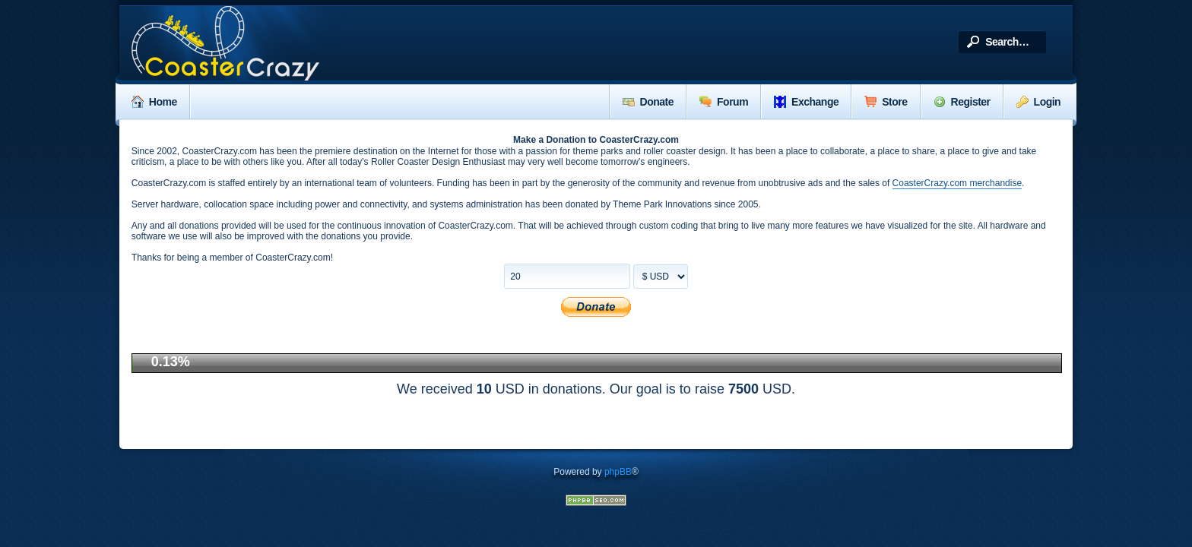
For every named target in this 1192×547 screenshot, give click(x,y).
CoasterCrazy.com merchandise (957, 183)
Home (154, 102)
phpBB (618, 471)
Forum (723, 102)
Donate (648, 102)
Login (1038, 102)
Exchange (806, 102)
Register (962, 102)
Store (885, 102)
